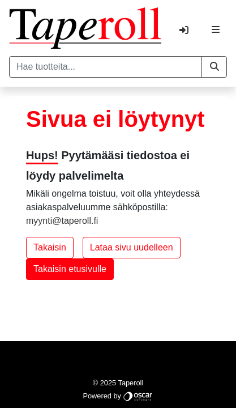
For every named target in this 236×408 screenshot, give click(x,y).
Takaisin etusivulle (69, 269)
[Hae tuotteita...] (105, 67)
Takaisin (49, 247)
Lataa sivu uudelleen (131, 247)
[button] (214, 67)
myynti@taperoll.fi (62, 221)
